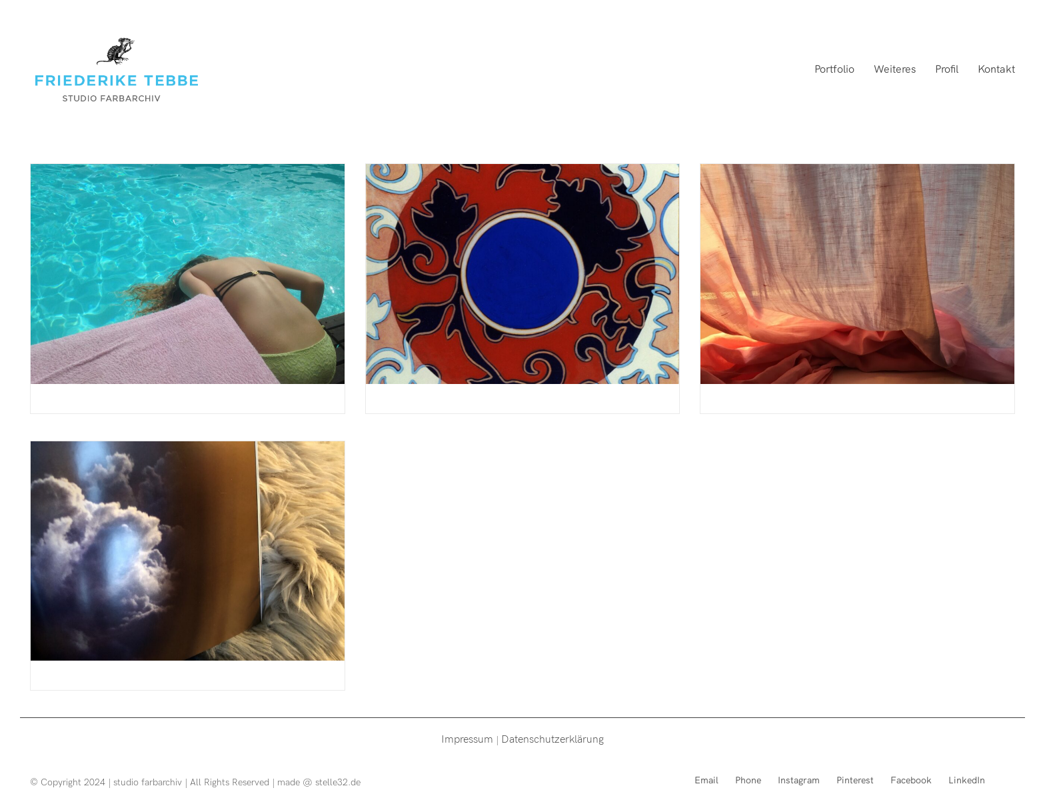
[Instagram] (799, 779)
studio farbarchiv (147, 781)
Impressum (467, 738)
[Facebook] (911, 779)
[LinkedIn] (966, 779)
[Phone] (748, 779)
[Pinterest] (855, 779)
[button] (1017, 18)
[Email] (706, 779)
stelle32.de (338, 781)
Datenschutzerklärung (552, 738)
